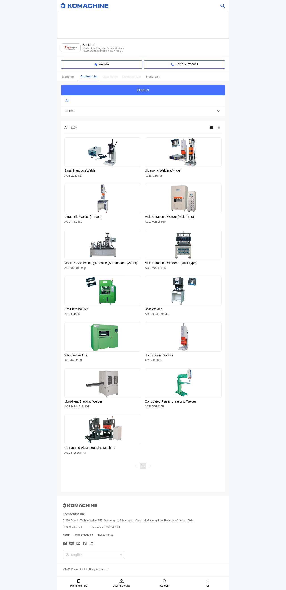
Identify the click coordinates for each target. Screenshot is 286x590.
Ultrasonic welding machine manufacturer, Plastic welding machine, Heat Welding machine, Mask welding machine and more (104, 49)
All (207, 583)
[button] (143, 111)
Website (101, 64)
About (66, 535)
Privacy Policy (105, 535)
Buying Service (121, 583)
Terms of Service (83, 535)
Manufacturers (78, 583)
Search (164, 583)
